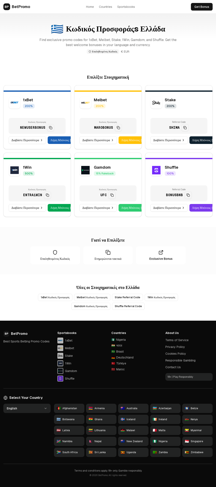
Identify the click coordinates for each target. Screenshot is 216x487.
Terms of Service (177, 340)
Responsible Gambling (180, 360)
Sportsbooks (126, 7)
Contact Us (173, 367)
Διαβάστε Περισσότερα (27, 140)
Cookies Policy (175, 354)
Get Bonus (201, 7)
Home (90, 7)
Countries (105, 7)
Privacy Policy (175, 347)
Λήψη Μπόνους (61, 140)
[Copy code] (50, 128)
